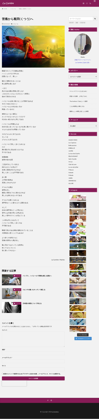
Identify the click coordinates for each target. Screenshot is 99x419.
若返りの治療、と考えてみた (78, 96)
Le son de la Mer (73, 167)
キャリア (71, 22)
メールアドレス (7, 357)
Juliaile (71, 178)
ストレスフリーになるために (78, 91)
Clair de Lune (72, 164)
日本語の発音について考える (34, 303)
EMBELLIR (72, 148)
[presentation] (14, 383)
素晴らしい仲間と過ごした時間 (79, 111)
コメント (4, 330)
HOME (5, 8)
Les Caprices (72, 142)
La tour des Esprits (74, 153)
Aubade (71, 172)
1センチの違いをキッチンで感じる (36, 289)
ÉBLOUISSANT (73, 156)
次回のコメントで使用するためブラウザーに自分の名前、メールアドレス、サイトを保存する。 (32, 374)
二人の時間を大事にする (77, 106)
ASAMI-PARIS (73, 140)
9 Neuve (71, 170)
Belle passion (72, 145)
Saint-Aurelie (72, 159)
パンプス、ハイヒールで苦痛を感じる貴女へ (40, 276)
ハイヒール (13, 9)
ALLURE (71, 183)
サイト (4, 365)
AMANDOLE (72, 180)
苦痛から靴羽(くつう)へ (25, 9)
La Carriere (55, 412)
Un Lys (71, 161)
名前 (3, 349)
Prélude (71, 175)
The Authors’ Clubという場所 (78, 101)
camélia (71, 151)
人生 (77, 22)
